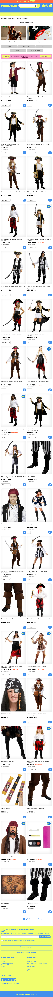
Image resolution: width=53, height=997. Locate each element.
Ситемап (29, 968)
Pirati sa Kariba (13, 42)
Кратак (7, 56)
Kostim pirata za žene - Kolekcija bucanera (38, 381)
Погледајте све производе (45, 919)
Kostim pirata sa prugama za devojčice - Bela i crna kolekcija (13, 477)
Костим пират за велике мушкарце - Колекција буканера (12, 429)
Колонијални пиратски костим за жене (36, 666)
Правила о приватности (33, 964)
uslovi (29, 940)
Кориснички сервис (26, 947)
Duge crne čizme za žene (7, 761)
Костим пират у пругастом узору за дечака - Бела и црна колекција (13, 287)
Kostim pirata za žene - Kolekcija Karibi (11, 381)
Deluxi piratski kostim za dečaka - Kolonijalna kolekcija (39, 192)
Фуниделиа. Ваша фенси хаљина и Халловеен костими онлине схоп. (9, 6)
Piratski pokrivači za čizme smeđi (35, 808)
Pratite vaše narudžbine (26, 952)
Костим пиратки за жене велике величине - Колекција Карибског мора (37, 714)
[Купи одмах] (24, 105)
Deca (43, 46)
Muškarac (26, 46)
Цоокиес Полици (31, 966)
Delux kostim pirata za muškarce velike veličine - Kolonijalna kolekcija (39, 429)
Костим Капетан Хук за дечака (8, 96)
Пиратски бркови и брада (7, 856)
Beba (17, 50)
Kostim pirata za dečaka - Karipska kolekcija (38, 144)
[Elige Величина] (6, 105)
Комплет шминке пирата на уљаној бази (37, 856)
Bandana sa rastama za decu (9, 524)
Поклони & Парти (44, 10)
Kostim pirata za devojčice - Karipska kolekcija (13, 191)
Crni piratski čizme (31, 476)
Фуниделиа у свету (31, 961)
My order (3, 961)
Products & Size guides (7, 963)
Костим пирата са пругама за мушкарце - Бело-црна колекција (38, 287)
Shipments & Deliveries (7, 964)
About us (29, 971)
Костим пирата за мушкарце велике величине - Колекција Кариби (12, 572)
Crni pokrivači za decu (32, 903)
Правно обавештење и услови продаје (37, 963)
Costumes (9, 14)
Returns (3, 966)
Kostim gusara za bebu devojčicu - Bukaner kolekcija (38, 761)
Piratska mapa (5, 903)
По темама (6, 10)
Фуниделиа (3, 14)
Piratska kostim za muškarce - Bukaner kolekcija (11, 239)
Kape (39, 42)
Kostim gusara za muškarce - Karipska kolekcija (37, 97)
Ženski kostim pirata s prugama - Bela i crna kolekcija (38, 572)
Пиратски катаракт (5, 808)
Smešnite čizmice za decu (7, 618)
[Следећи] (29, 919)
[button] (50, 34)
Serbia (28, 969)
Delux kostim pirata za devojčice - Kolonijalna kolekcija (39, 239)
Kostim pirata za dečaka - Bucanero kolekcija (39, 618)
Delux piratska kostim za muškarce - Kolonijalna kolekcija (10, 145)
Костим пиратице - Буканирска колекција (11, 334)
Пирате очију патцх (6, 713)
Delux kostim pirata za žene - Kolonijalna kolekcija (37, 334)
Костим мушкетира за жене (33, 524)
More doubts (4, 968)
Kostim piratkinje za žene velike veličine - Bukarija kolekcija (12, 667)
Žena (9, 46)
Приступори (32, 10)
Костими (19, 10)
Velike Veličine (35, 50)
